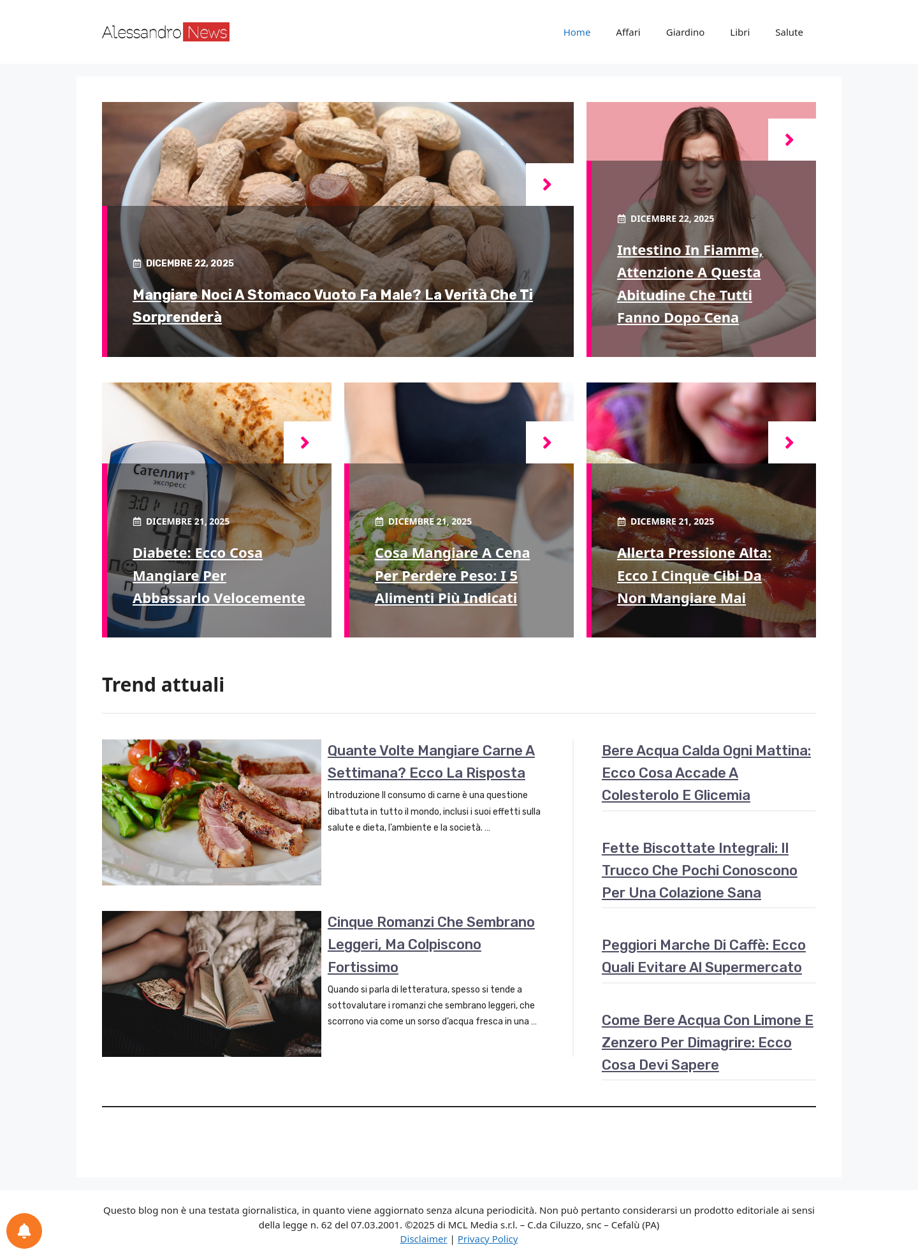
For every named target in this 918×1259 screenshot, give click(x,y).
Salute (789, 31)
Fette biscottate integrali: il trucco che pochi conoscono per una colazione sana (700, 870)
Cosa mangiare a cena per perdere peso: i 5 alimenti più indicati (452, 574)
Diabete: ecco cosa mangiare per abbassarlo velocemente (219, 574)
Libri (740, 31)
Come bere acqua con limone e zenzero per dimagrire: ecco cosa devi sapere (707, 1042)
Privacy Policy (488, 1238)
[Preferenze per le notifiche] (24, 1231)
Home (577, 31)
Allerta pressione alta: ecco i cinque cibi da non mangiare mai (694, 574)
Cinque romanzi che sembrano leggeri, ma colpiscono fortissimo (431, 944)
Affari (628, 31)
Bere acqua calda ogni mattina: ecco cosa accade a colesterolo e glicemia (706, 773)
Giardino (685, 31)
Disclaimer (424, 1238)
